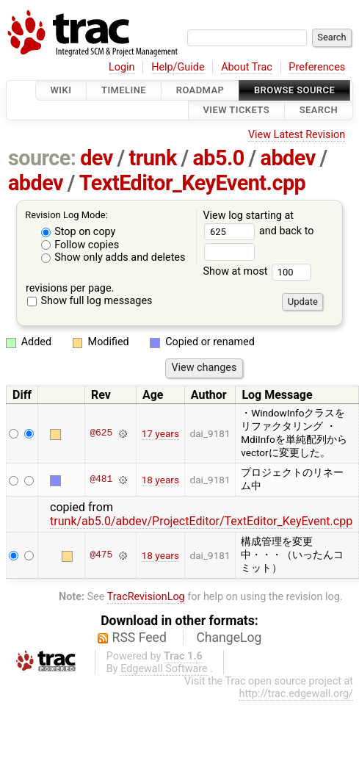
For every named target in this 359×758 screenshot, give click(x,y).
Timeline (123, 89)
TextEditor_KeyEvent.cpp (192, 182)
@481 (101, 479)
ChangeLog (228, 637)
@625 (101, 433)
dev (96, 157)
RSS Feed (139, 637)
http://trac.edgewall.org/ (296, 693)
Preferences (317, 67)
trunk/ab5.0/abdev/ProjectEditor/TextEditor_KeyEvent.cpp (201, 521)
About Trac (246, 67)
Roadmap (200, 89)
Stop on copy (78, 231)
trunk (152, 157)
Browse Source (294, 89)
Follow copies (80, 245)
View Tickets (236, 110)
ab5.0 (218, 157)
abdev (288, 157)
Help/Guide (177, 67)
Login (122, 67)
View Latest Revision (296, 135)
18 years (160, 480)
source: (42, 157)
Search (319, 110)
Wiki (61, 89)
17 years (160, 433)
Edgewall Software (164, 669)
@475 (101, 555)
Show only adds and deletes (113, 257)
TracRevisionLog (146, 597)
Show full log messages (90, 301)
